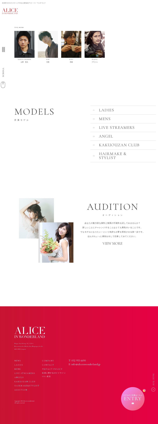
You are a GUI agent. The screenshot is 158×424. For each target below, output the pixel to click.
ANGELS (19, 377)
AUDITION (20, 390)
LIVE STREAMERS (24, 373)
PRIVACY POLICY (52, 369)
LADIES (18, 365)
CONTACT (48, 365)
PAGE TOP (153, 380)
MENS (17, 369)
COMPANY (48, 361)
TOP (16, 27)
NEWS (17, 361)
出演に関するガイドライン (54, 373)
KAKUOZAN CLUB (24, 381)
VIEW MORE (112, 243)
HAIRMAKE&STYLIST (26, 386)
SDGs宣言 (46, 376)
